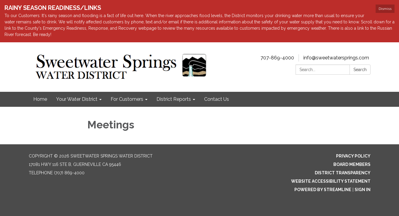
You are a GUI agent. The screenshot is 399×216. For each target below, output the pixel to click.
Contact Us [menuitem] (216, 99)
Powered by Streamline (322, 189)
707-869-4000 (277, 58)
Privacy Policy (353, 156)
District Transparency (343, 172)
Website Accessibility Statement (331, 181)
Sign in (363, 189)
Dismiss (385, 9)
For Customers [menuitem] (127, 99)
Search (360, 69)
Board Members (352, 164)
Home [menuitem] (40, 99)
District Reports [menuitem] (173, 99)
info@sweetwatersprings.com (336, 58)
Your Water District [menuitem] (76, 99)
